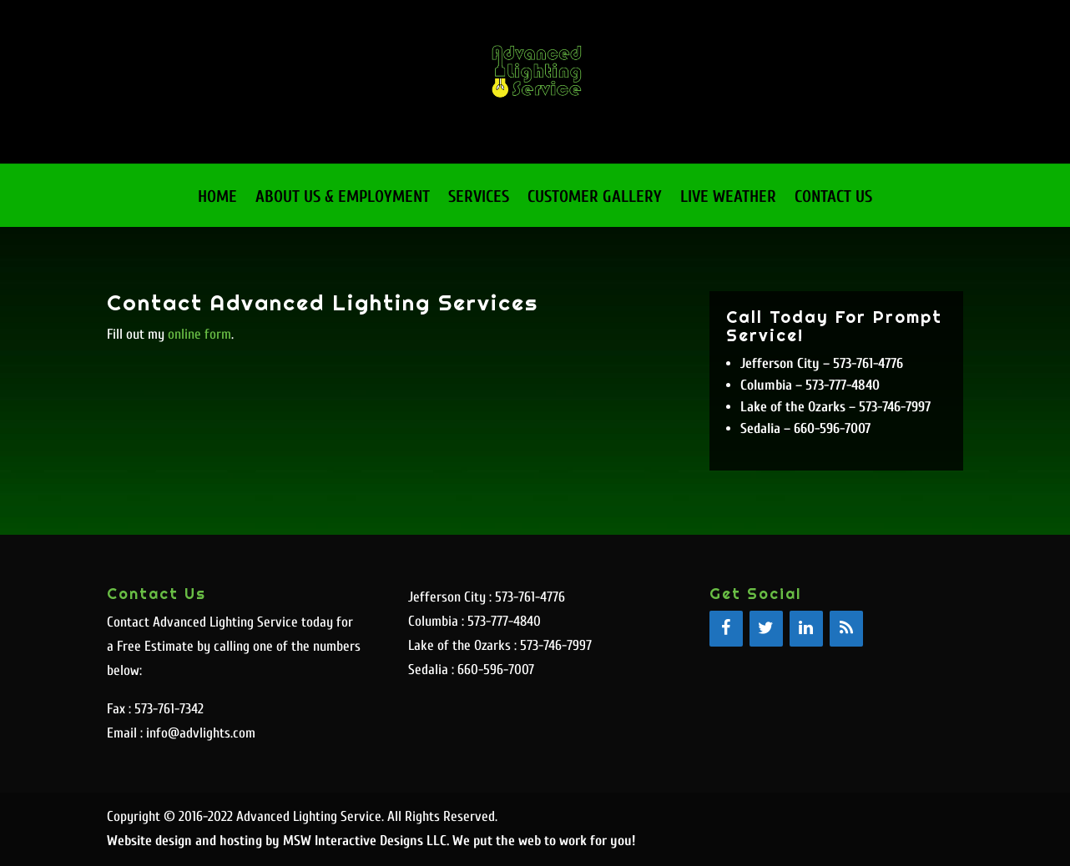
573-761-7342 (169, 709)
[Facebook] (726, 629)
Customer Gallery (594, 198)
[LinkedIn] (806, 629)
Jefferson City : (451, 597)
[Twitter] (766, 629)
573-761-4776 (530, 597)
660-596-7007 (495, 669)
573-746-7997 (556, 645)
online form (199, 334)
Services (478, 198)
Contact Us (833, 198)
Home (217, 198)
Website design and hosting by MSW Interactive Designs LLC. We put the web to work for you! (371, 840)
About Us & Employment (342, 198)
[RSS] (846, 629)
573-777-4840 (504, 621)
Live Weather (728, 198)
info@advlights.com (199, 733)
